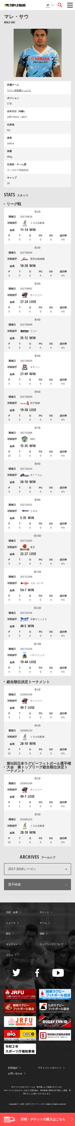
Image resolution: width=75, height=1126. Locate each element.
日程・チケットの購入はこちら (43, 1119)
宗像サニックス (33, 619)
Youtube (58, 973)
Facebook (37, 973)
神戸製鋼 (30, 403)
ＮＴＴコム (31, 475)
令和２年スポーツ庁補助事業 (20, 1049)
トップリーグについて (52, 944)
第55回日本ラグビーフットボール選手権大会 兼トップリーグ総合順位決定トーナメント (39, 767)
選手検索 (14, 884)
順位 (8, 933)
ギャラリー (12, 944)
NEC (27, 439)
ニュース (11, 923)
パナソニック (32, 655)
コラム (9, 955)
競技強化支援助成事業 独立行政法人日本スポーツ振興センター (55, 1035)
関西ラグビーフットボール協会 (20, 1008)
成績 (42, 933)
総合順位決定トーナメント (28, 682)
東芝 (27, 547)
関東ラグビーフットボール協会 (55, 994)
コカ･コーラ (31, 583)
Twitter (16, 972)
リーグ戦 (14, 204)
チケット (44, 912)
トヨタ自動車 (32, 223)
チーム (43, 923)
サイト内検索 (60, 5)
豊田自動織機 (32, 259)
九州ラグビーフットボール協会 (55, 1008)
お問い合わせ (15, 1073)
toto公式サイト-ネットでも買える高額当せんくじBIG (20, 1035)
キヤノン (30, 367)
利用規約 (13, 1067)
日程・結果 (12, 912)
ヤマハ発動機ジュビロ (19, 90)
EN (52, 5)
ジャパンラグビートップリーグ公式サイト (15, 5)
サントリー (31, 295)
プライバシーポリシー (50, 1067)
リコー (28, 331)
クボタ (28, 511)
